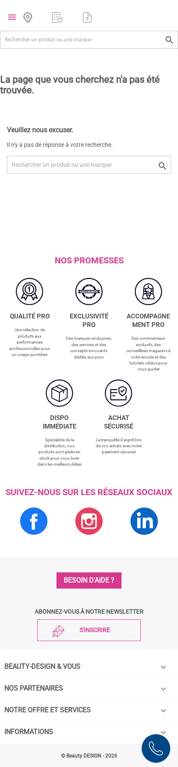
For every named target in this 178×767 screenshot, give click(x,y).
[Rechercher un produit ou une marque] (89, 40)
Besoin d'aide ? (89, 580)
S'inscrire (95, 630)
